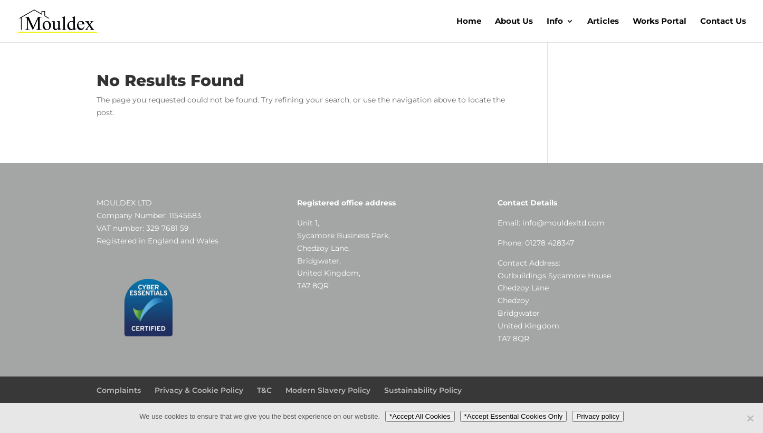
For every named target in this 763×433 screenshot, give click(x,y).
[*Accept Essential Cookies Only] (750, 418)
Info (555, 21)
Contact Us (723, 21)
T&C (264, 390)
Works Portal (659, 21)
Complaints (119, 390)
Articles (603, 21)
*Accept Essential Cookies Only (513, 416)
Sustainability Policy (423, 390)
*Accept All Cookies (420, 416)
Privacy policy (597, 416)
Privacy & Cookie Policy (199, 390)
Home (468, 21)
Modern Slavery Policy (327, 390)
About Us (514, 21)
